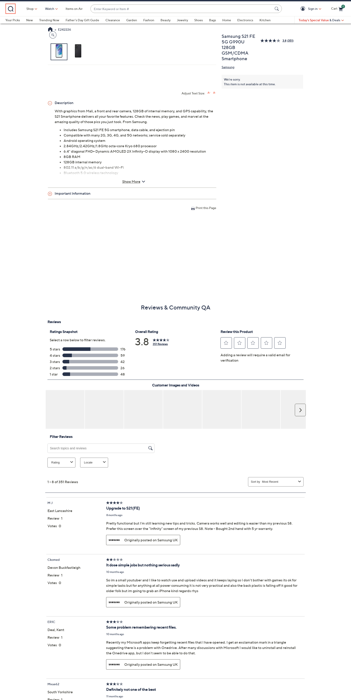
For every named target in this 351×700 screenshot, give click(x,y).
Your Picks (12, 20)
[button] (303, 8)
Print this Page (206, 286)
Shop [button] (49, 9)
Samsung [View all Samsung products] (228, 67)
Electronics (245, 20)
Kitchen (265, 20)
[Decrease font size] (214, 171)
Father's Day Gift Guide (82, 20)
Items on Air (93, 9)
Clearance (112, 20)
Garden (131, 20)
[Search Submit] (277, 9)
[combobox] (191, 9)
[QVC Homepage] (50, 29)
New (29, 20)
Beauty (166, 20)
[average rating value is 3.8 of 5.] (273, 40)
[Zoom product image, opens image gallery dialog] (52, 135)
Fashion (148, 20)
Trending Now (49, 20)
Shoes (198, 20)
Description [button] (64, 181)
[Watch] (69, 8)
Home (226, 20)
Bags (212, 20)
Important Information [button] (72, 272)
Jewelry (182, 20)
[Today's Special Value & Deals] (321, 20)
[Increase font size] (209, 171)
